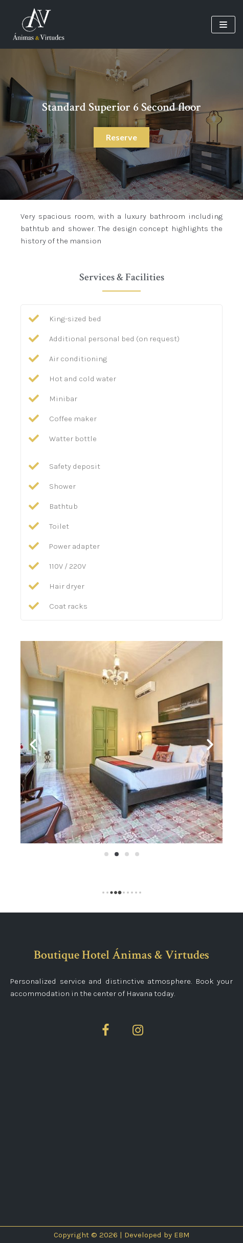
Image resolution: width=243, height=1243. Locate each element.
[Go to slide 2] (117, 854)
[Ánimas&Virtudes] (38, 24)
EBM (182, 1234)
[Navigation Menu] (223, 24)
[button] (33, 743)
